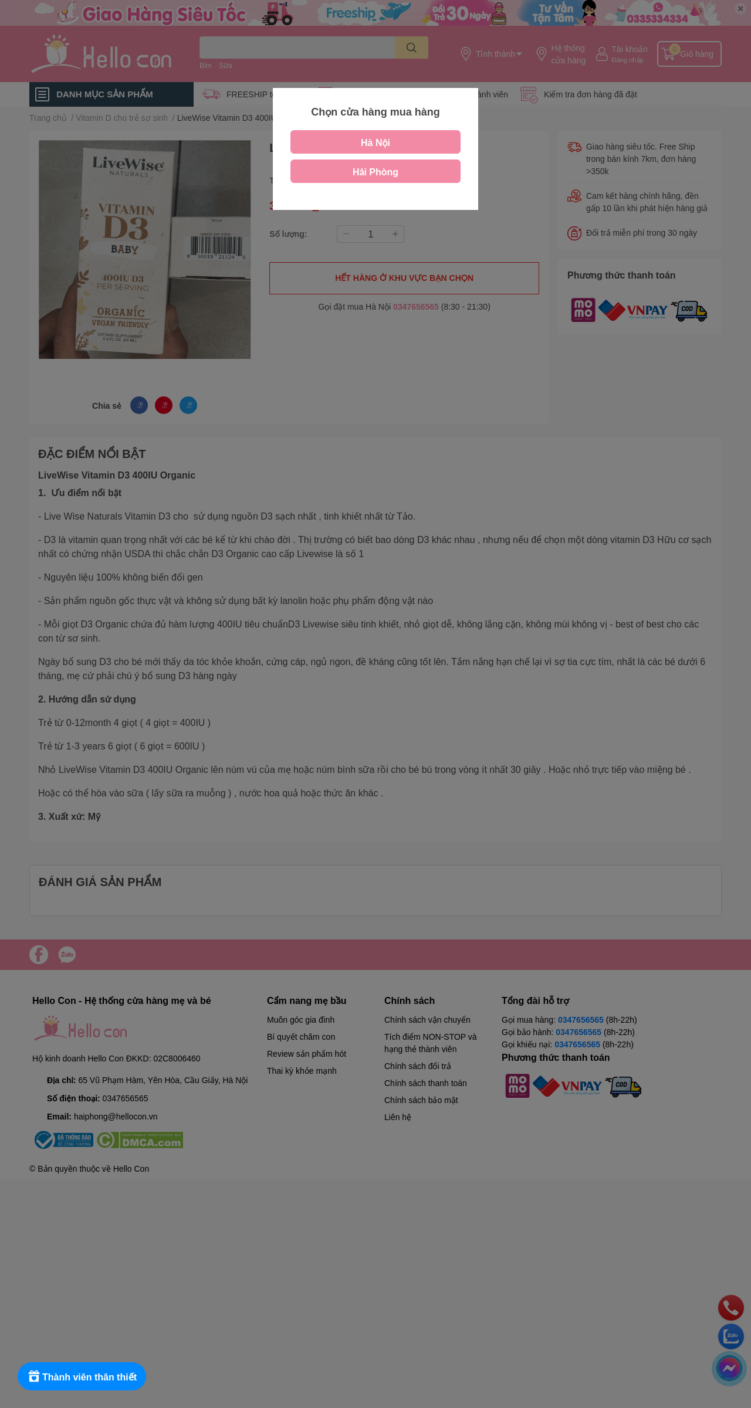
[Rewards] (82, 1376)
